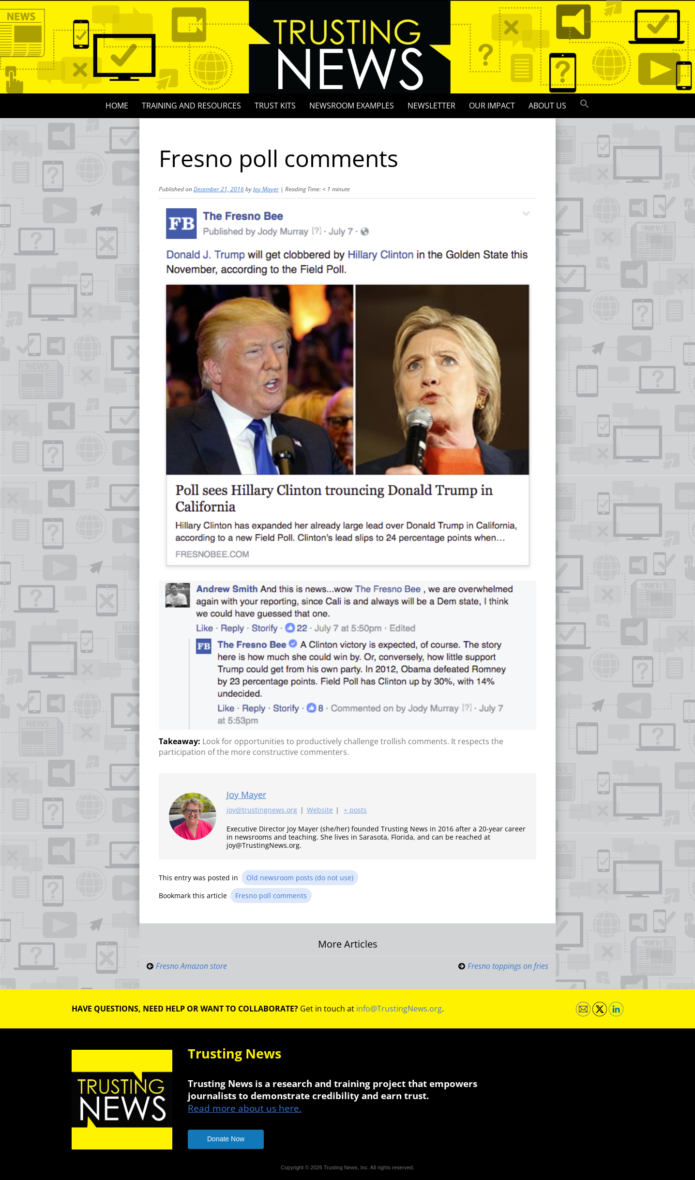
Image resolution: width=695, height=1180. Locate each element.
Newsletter (431, 105)
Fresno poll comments (271, 895)
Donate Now (225, 1139)
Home (117, 105)
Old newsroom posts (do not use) (299, 877)
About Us (547, 105)
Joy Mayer (266, 189)
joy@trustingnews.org (262, 810)
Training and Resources (191, 105)
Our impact (492, 105)
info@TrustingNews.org (399, 1008)
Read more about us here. (245, 1108)
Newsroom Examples (351, 105)
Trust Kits (275, 105)
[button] (584, 104)
